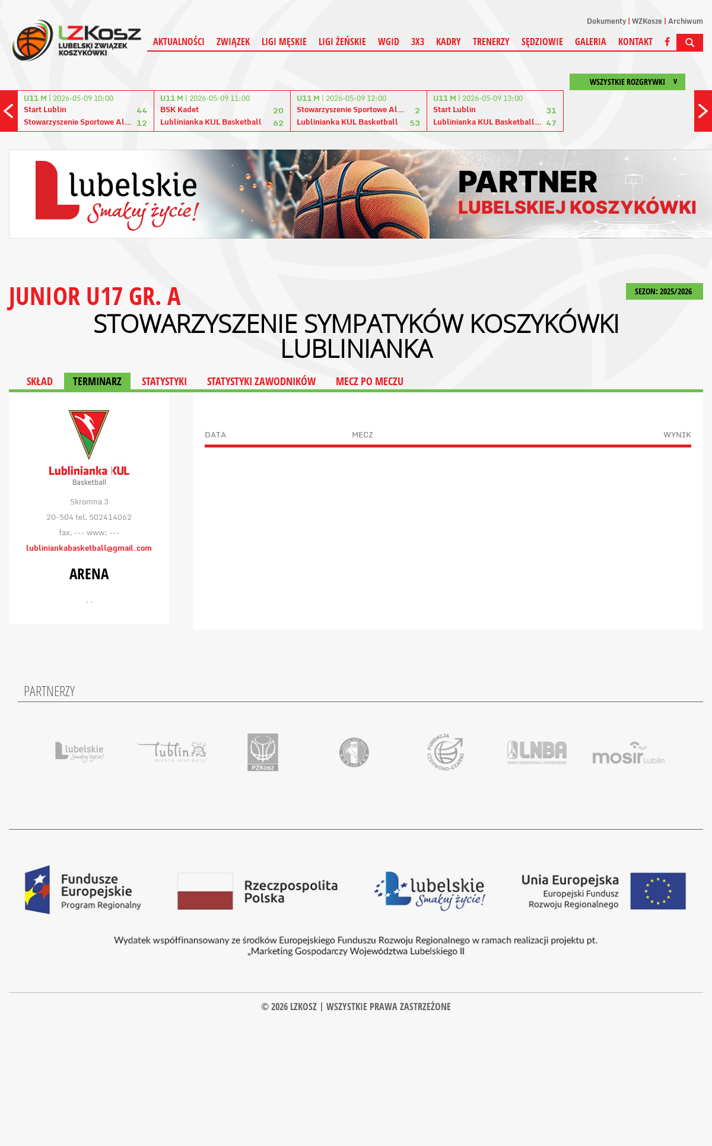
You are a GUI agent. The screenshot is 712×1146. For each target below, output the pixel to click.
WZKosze (647, 21)
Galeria (590, 41)
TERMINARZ (97, 381)
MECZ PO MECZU (369, 381)
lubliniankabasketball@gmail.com (89, 547)
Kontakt (635, 41)
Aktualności (179, 41)
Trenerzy (491, 41)
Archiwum (685, 21)
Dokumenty (606, 21)
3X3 (417, 41)
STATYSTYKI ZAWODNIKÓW (261, 381)
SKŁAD (40, 381)
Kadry (448, 41)
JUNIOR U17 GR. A (94, 295)
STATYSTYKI (164, 381)
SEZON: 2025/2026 (664, 291)
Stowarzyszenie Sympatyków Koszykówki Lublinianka (356, 336)
